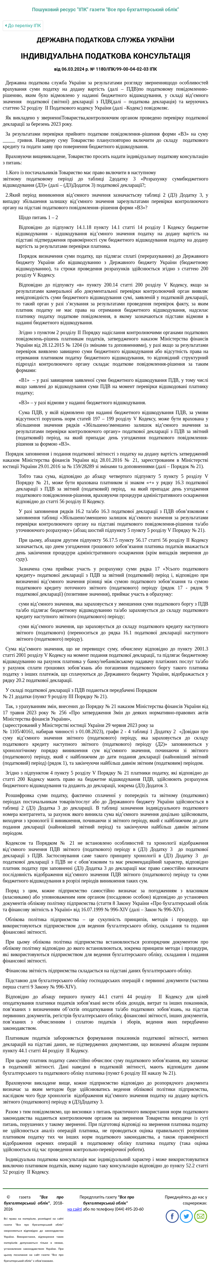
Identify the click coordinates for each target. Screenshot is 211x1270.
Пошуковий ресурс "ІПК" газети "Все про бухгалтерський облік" (105, 9)
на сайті (75, 1209)
